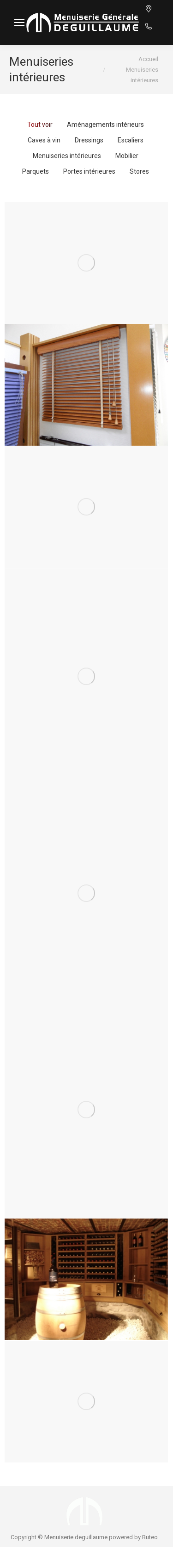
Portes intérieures (89, 171)
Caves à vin (44, 140)
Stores (139, 171)
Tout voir (40, 124)
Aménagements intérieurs (105, 124)
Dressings (89, 140)
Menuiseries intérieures (67, 155)
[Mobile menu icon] (19, 22)
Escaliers (130, 140)
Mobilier (126, 155)
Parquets (35, 171)
